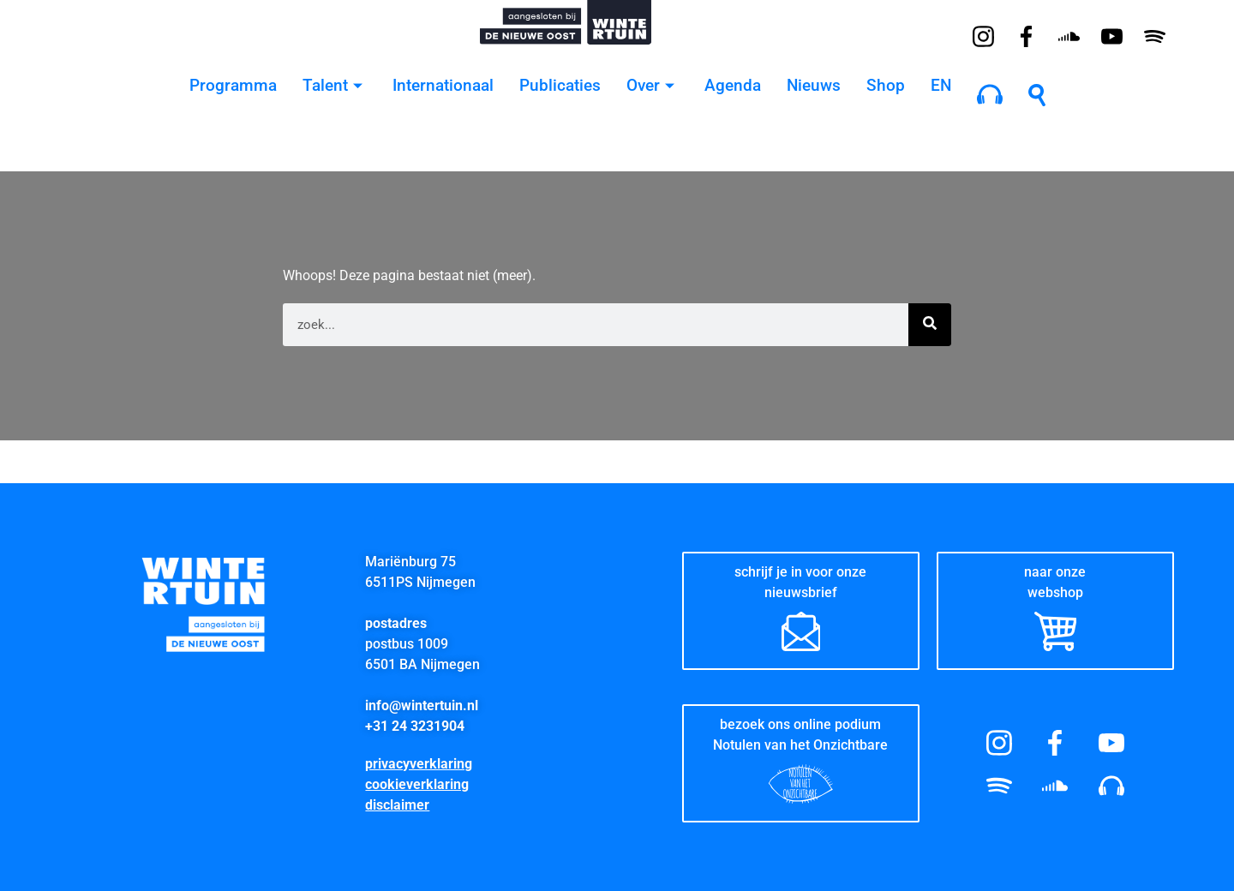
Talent (335, 85)
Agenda (732, 85)
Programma (233, 85)
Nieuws (814, 85)
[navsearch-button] (1037, 94)
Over (652, 85)
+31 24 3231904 (414, 726)
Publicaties (560, 85)
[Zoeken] (929, 324)
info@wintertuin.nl (421, 705)
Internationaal (443, 85)
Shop (885, 85)
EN (941, 85)
